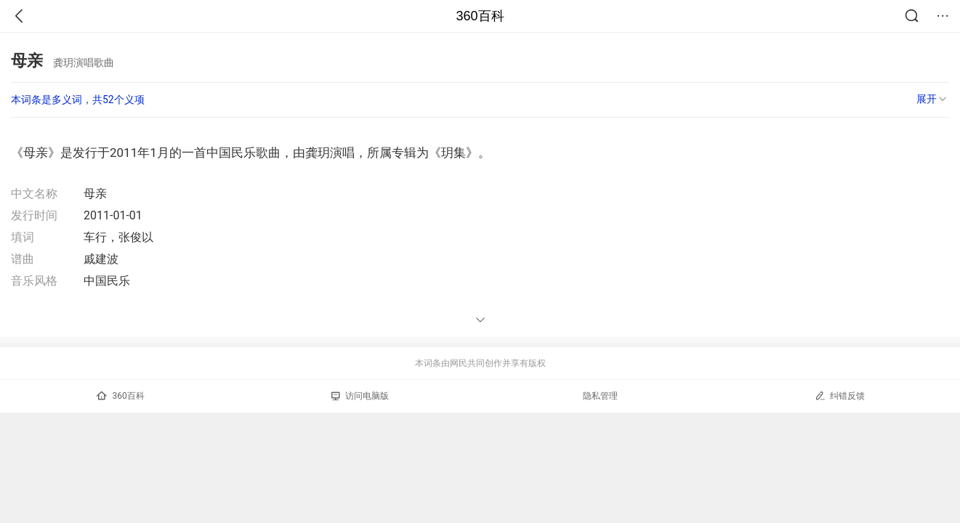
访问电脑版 (360, 396)
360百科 (480, 16)
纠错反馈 (840, 395)
